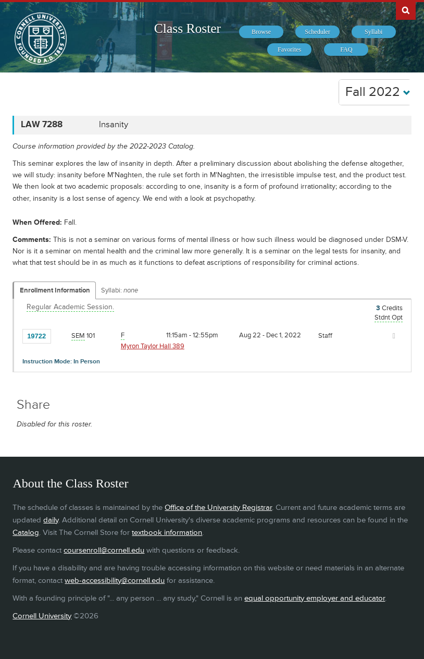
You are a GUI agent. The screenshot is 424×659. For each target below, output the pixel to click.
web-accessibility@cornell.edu (115, 580)
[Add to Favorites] (61, 335)
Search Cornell (406, 10)
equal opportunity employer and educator (314, 598)
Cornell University (42, 616)
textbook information (167, 533)
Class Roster (187, 28)
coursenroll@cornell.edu (104, 550)
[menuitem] (261, 32)
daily (50, 520)
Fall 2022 (377, 92)
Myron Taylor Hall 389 (152, 346)
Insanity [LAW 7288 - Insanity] (113, 124)
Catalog (26, 533)
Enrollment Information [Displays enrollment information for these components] (55, 290)
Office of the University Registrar (218, 507)
